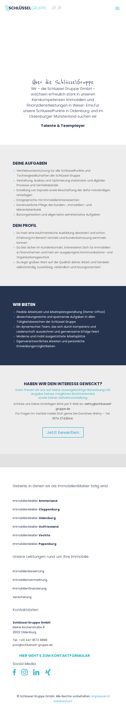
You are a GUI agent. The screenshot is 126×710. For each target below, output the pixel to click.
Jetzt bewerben (63, 432)
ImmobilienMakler (35, 501)
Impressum (99, 696)
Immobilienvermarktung (30, 580)
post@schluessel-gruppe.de (33, 645)
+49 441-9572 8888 (33, 640)
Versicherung (22, 597)
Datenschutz (63, 701)
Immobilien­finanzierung (29, 588)
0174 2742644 (62, 418)
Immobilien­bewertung (28, 571)
